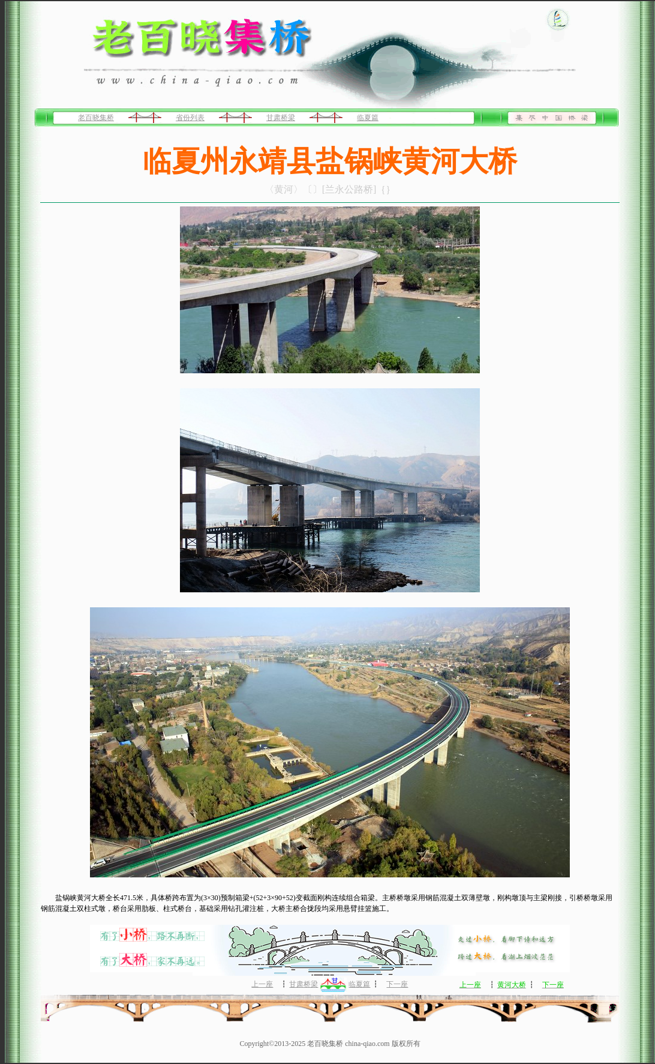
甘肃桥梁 (280, 117)
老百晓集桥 (96, 117)
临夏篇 (367, 117)
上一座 (262, 984)
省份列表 (190, 117)
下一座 (397, 984)
